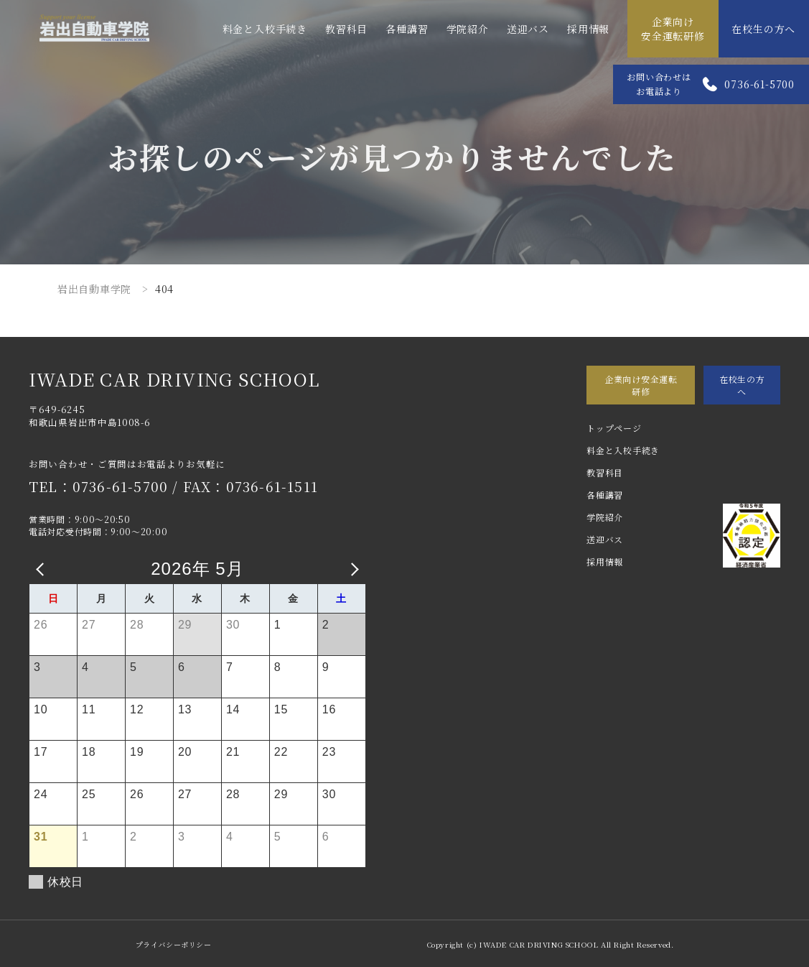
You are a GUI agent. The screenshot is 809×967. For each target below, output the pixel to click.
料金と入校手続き (265, 29)
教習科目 (346, 29)
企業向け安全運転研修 (673, 28)
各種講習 (406, 29)
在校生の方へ (763, 29)
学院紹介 (467, 29)
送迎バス (528, 29)
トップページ (613, 428)
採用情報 (588, 29)
